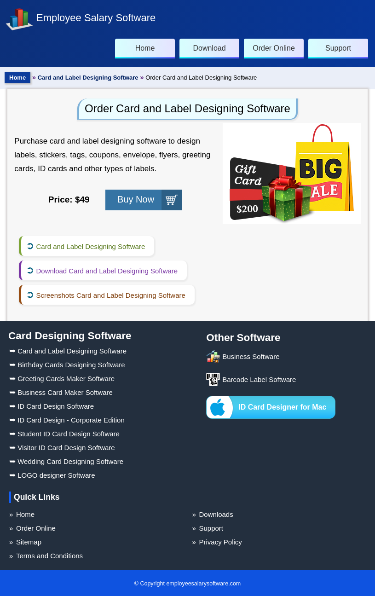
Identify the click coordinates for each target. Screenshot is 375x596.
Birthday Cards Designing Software (67, 365)
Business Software (250, 356)
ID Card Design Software (51, 406)
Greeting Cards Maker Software (62, 378)
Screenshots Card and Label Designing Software (110, 295)
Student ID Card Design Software (64, 434)
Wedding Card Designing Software (66, 461)
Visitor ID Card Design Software (62, 447)
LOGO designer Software (52, 475)
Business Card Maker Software (61, 392)
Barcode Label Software (259, 379)
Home (17, 77)
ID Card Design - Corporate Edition (67, 420)
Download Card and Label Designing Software (107, 271)
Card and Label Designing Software (88, 77)
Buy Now (135, 199)
